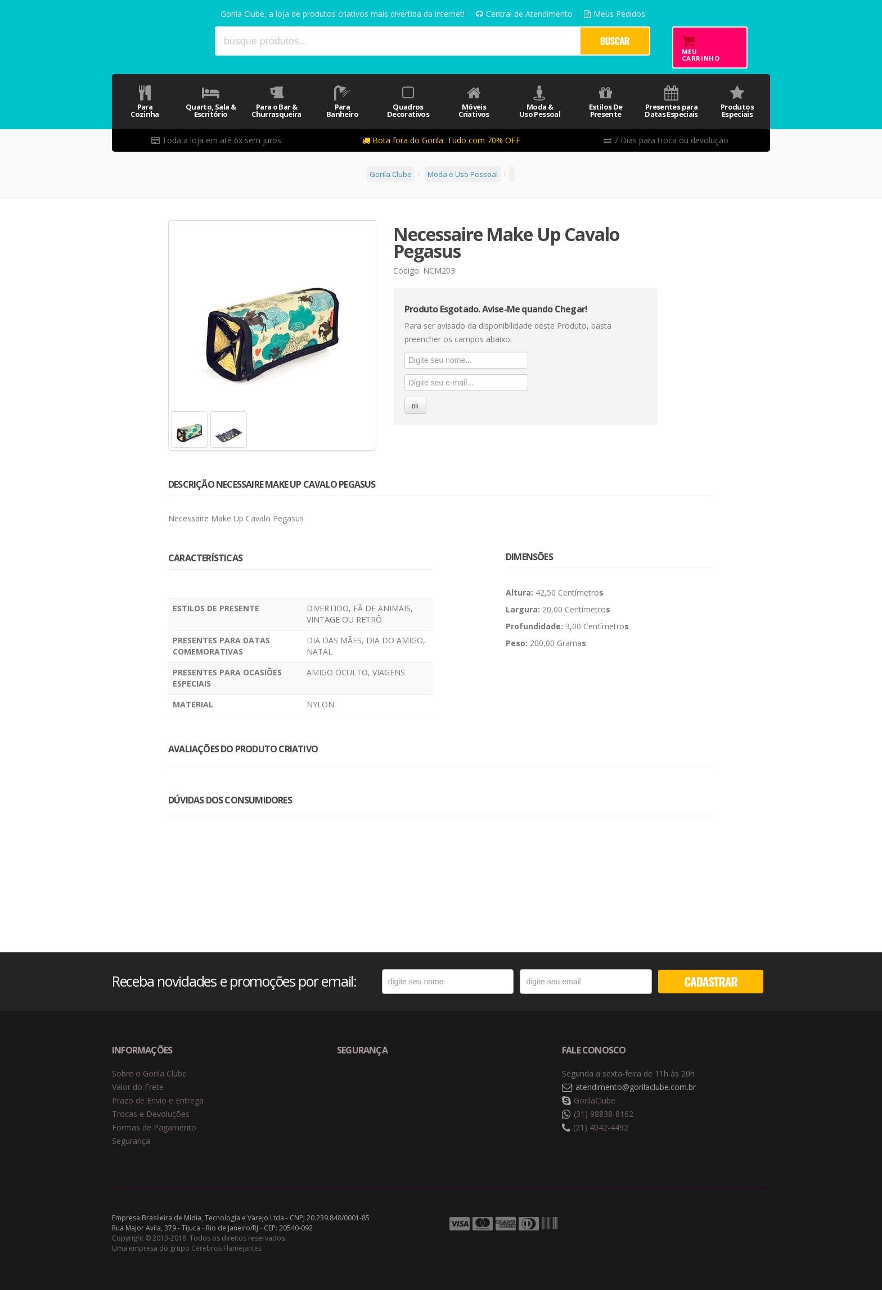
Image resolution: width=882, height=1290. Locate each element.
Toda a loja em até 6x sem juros (216, 140)
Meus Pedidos (614, 13)
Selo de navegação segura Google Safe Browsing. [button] (365, 1087)
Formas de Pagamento (154, 1127)
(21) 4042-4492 (600, 1127)
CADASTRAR (711, 981)
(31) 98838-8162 (603, 1114)
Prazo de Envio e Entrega (158, 1100)
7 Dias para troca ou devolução (666, 140)
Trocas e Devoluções (151, 1114)
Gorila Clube (158, 41)
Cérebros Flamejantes (226, 1248)
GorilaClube (594, 1100)
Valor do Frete (138, 1087)
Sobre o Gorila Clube (149, 1073)
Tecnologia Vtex (742, 1224)
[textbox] (397, 41)
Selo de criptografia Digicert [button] (425, 1087)
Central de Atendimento (524, 13)
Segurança (131, 1140)
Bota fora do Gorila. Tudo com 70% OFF (441, 140)
